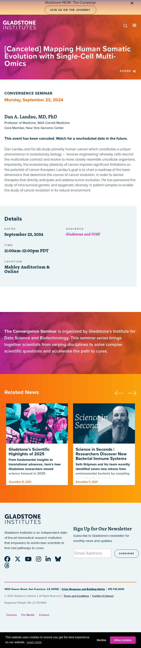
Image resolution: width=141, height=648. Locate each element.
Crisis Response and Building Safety (83, 589)
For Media (28, 615)
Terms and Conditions (76, 596)
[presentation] (121, 392)
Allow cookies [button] (123, 640)
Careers (11, 615)
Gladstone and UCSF (83, 234)
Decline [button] (101, 640)
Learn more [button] (34, 642)
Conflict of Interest (102, 596)
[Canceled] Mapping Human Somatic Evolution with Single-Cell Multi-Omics (46, 361)
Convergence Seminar (28, 93)
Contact (44, 615)
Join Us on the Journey (70, 10)
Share (128, 71)
